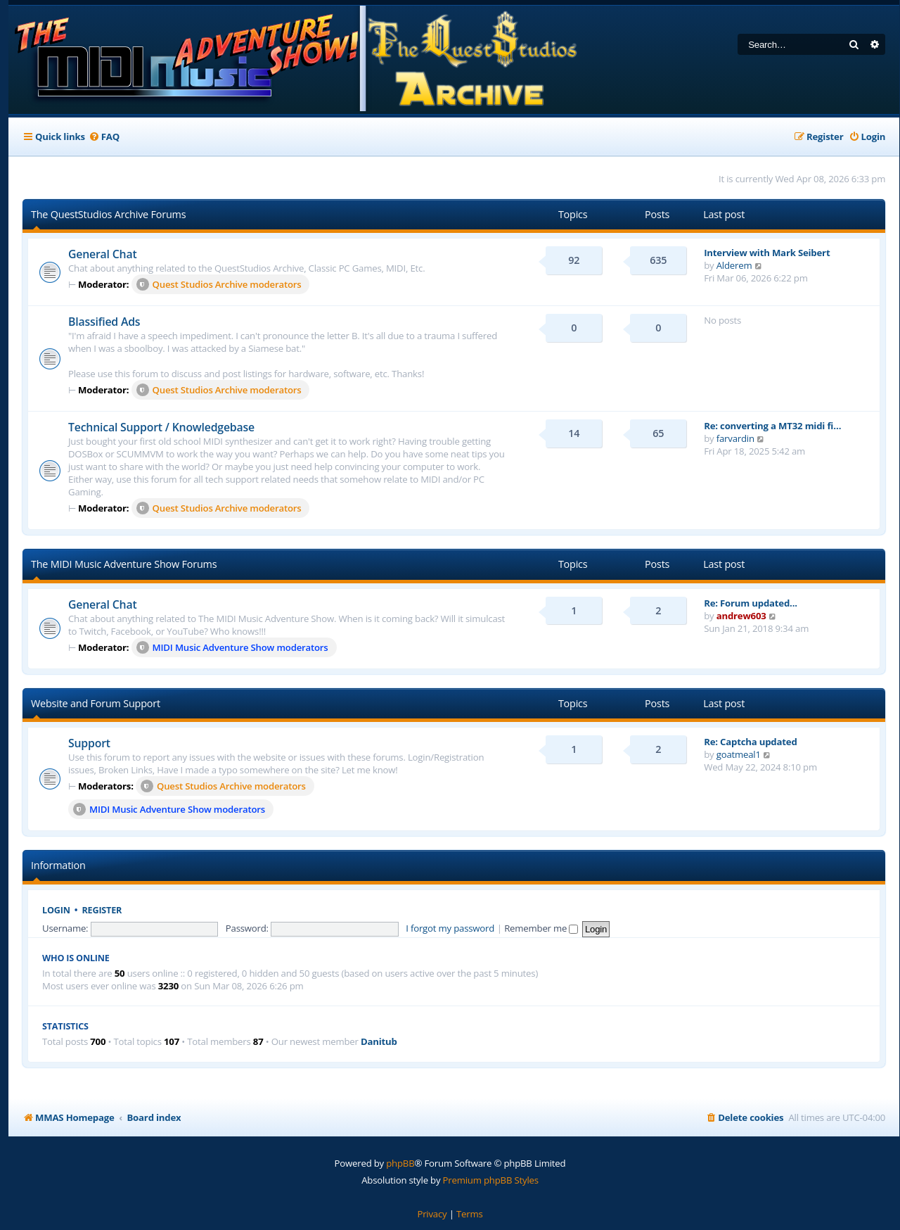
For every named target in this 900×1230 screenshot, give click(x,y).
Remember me (541, 928)
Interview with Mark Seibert (767, 252)
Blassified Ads (104, 321)
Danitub (379, 1042)
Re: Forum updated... (750, 603)
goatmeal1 (738, 754)
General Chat (102, 254)
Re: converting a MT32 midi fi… (772, 425)
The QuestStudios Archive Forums (108, 214)
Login (56, 910)
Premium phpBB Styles (491, 1180)
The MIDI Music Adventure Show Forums (124, 564)
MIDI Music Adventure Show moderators (232, 647)
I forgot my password (450, 928)
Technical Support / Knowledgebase (161, 427)
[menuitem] (104, 137)
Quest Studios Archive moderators (219, 284)
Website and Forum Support (95, 703)
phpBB (400, 1163)
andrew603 (741, 615)
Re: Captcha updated (750, 741)
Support (89, 743)
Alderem (734, 265)
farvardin (735, 438)
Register (102, 910)
